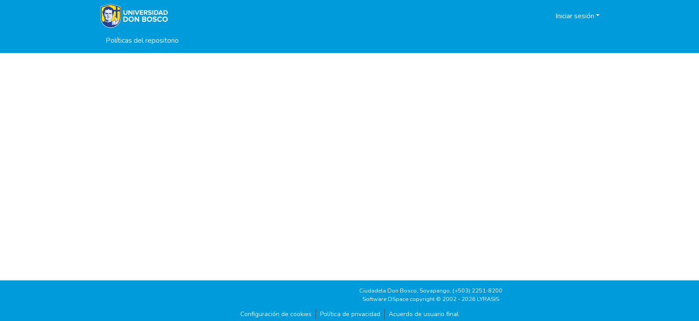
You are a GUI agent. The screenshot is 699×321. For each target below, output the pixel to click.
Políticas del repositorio (142, 40)
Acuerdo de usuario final (424, 314)
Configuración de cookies (276, 314)
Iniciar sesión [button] (575, 16)
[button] (537, 16)
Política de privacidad (350, 314)
